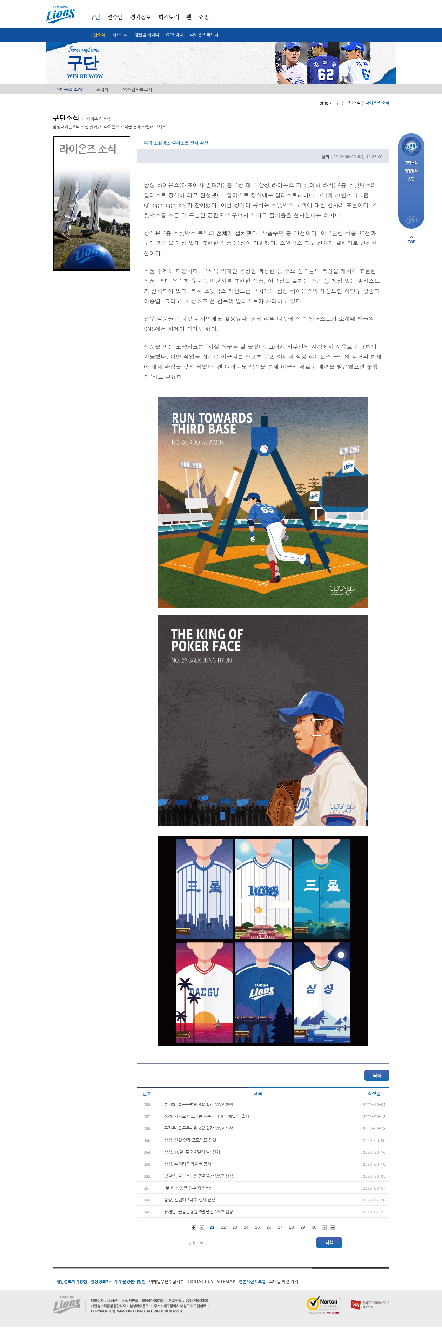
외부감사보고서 (137, 89)
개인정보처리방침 (71, 1281)
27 (280, 1227)
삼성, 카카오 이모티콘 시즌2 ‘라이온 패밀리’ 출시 (206, 1116)
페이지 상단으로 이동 (411, 239)
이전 (202, 1228)
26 (269, 1227)
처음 (194, 1228)
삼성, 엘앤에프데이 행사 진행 (189, 1199)
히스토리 (120, 34)
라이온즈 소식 (68, 89)
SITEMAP (226, 1281)
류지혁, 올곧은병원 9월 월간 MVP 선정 (198, 1104)
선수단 (115, 17)
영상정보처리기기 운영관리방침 (118, 1281)
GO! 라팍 (174, 34)
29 (303, 1227)
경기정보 (140, 17)
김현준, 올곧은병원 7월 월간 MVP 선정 (198, 1175)
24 (246, 1227)
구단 (95, 17)
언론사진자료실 (252, 1281)
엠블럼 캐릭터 (147, 34)
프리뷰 (102, 89)
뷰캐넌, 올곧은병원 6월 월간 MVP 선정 (198, 1211)
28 (291, 1227)
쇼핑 (204, 17)
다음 (324, 1228)
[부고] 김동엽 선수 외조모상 (188, 1187)
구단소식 (97, 34)
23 (234, 1227)
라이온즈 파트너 (204, 34)
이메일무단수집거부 (166, 1281)
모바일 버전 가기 (283, 1281)
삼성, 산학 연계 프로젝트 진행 (190, 1140)
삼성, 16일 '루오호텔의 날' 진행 (192, 1152)
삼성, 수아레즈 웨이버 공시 (187, 1164)
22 (223, 1227)
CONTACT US (200, 1281)
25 (257, 1227)
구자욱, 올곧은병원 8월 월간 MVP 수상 (198, 1128)
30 (314, 1227)
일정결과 (411, 171)
